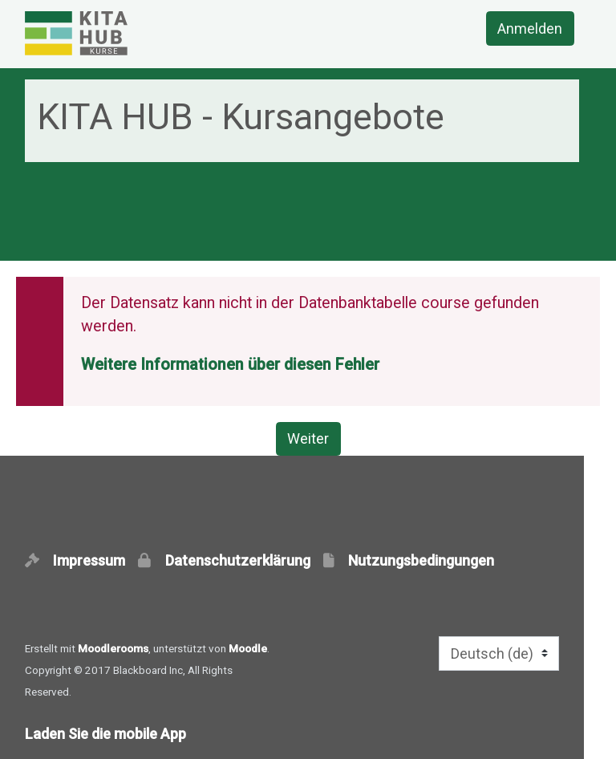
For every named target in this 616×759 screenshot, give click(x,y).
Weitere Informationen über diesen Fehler (230, 364)
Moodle (248, 648)
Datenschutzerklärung (242, 560)
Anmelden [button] (529, 28)
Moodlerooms (113, 648)
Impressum (94, 560)
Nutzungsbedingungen (421, 560)
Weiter (308, 438)
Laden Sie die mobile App (105, 733)
